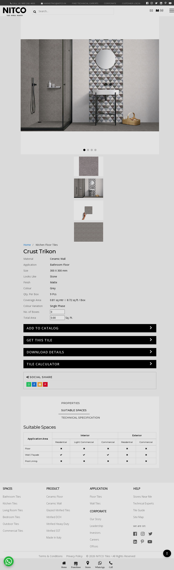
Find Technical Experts (85, 3)
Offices (94, 546)
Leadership (96, 526)
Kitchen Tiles (10, 503)
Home (27, 244)
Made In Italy (53, 537)
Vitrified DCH (53, 517)
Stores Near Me (142, 496)
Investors (95, 532)
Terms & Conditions (51, 556)
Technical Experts (143, 503)
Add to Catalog (42, 328)
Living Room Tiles (13, 510)
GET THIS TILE (39, 340)
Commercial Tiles (13, 530)
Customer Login (131, 3)
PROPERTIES (70, 403)
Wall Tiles (95, 503)
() (159, 10)
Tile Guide (139, 510)
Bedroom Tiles (11, 517)
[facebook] (147, 3)
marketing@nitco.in (53, 3)
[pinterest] (165, 3)
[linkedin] (161, 3)
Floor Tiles (96, 496)
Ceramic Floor (54, 496)
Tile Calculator (43, 364)
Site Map (138, 517)
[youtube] (170, 3)
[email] (151, 10)
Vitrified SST (53, 530)
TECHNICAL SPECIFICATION (80, 417)
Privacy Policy (74, 556)
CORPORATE (110, 3)
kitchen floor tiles (47, 244)
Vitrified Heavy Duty (57, 524)
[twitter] (156, 3)
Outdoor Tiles (11, 524)
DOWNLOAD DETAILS (45, 352)
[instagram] (152, 3)
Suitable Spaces (74, 410)
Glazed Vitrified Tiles (58, 510)
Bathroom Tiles (12, 496)
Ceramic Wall (54, 503)
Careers (94, 539)
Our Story (95, 519)
